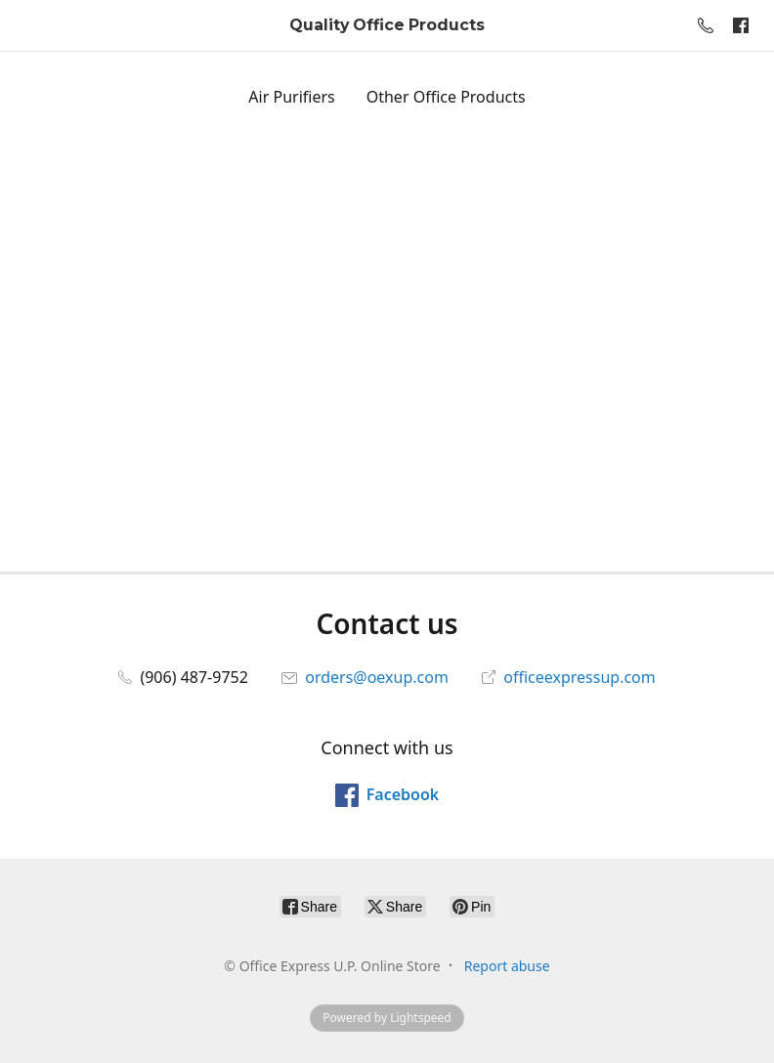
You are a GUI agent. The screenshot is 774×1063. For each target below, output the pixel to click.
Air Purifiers (291, 96)
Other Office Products (446, 96)
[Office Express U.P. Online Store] (387, 26)
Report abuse (507, 966)
